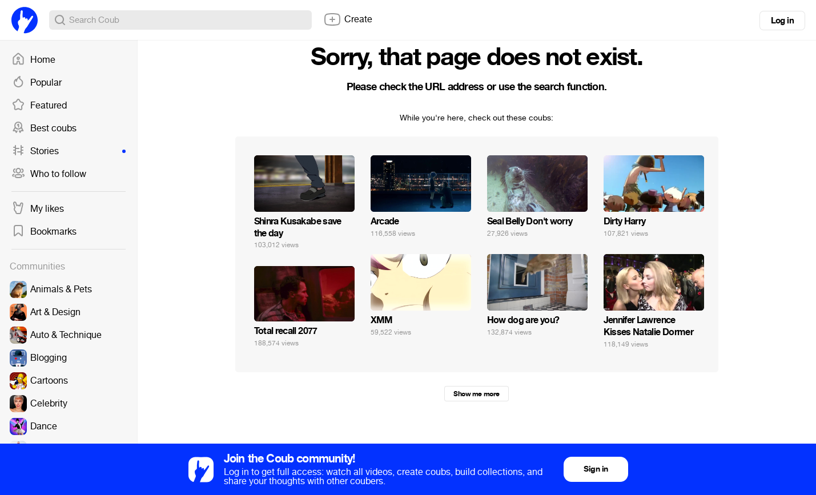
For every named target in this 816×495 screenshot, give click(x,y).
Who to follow (48, 174)
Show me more (476, 394)
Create (347, 19)
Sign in (596, 469)
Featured (39, 106)
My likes (37, 209)
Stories (68, 151)
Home (33, 60)
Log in (782, 20)
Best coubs (44, 128)
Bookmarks (44, 232)
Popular (36, 83)
